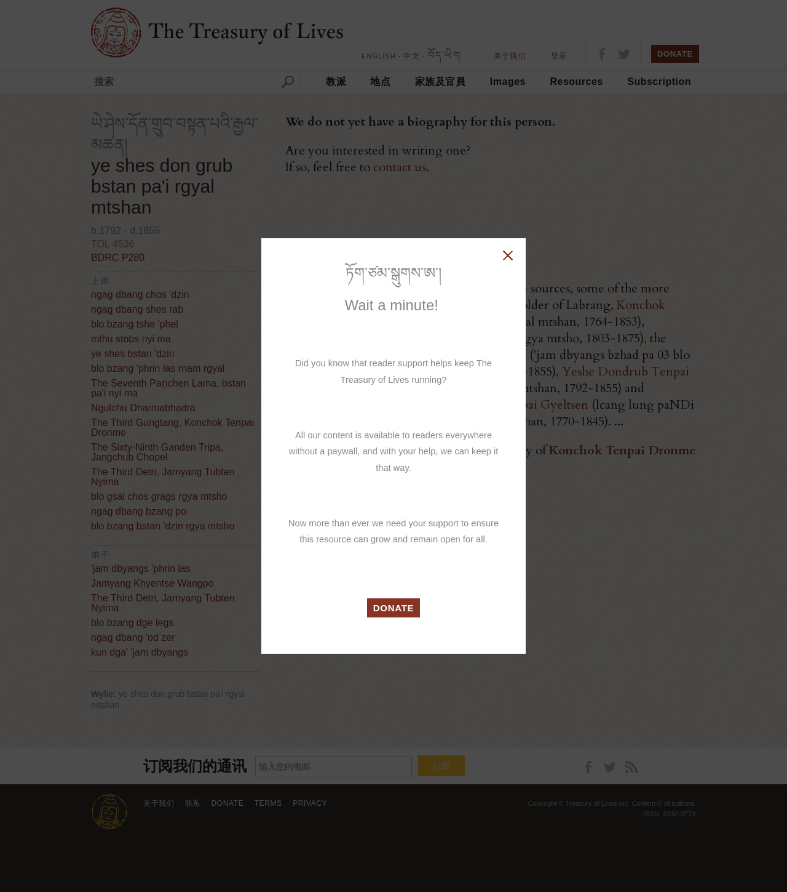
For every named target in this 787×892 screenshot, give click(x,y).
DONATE (393, 608)
